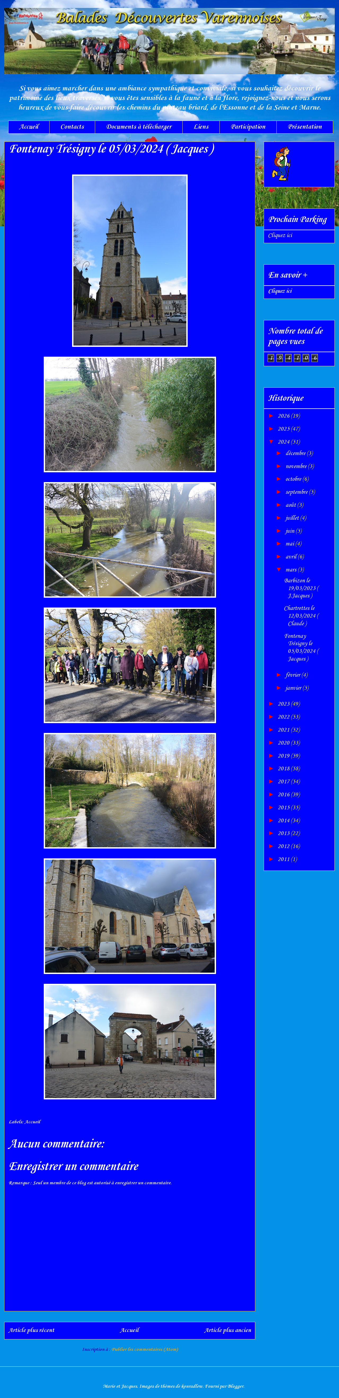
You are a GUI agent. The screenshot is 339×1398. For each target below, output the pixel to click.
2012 (284, 846)
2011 (284, 859)
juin (290, 531)
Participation (248, 127)
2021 (284, 730)
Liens (200, 127)
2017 (284, 781)
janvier (293, 688)
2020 (284, 743)
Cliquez (279, 291)
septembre (297, 492)
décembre (296, 453)
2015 (284, 807)
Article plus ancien (227, 1330)
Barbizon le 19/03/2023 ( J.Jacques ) (301, 588)
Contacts (72, 127)
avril (291, 556)
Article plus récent (31, 1330)
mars (291, 569)
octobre (293, 479)
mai (290, 543)
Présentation (305, 127)
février (293, 675)
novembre (296, 466)
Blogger (235, 1386)
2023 (284, 704)
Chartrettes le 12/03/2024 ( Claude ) (301, 616)
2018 (284, 768)
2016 (284, 794)
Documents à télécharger (138, 127)
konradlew (191, 1386)
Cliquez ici (280, 235)
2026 (284, 416)
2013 (284, 833)
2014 (284, 820)
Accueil (28, 127)
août (291, 505)
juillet (292, 518)
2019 (284, 756)
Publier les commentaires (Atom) (145, 1349)
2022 (284, 717)
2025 (284, 429)
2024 (284, 442)
